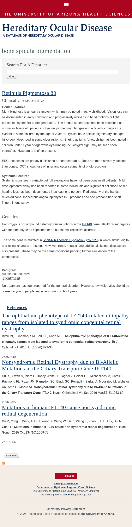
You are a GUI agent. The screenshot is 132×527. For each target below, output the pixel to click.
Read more (12, 455)
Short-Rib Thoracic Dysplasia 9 (64, 240)
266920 (92, 240)
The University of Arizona (97, 513)
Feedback (66, 475)
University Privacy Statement (66, 509)
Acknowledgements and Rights (57, 494)
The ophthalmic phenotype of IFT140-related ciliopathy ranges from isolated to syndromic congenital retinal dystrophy (65, 322)
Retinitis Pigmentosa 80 (29, 93)
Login (88, 494)
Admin (79, 494)
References (17, 307)
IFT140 (87, 224)
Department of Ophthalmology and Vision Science (66, 487)
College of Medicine (66, 483)
